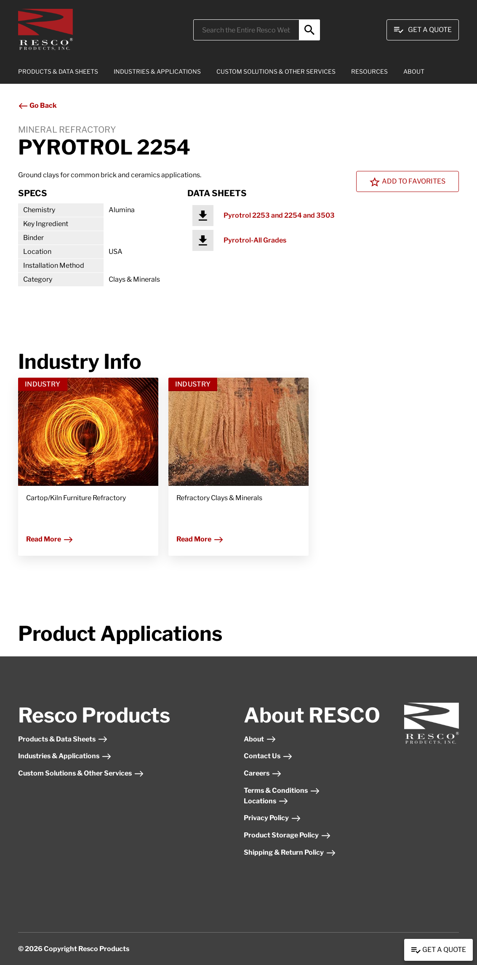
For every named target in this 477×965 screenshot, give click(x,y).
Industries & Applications (65, 756)
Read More (49, 539)
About (260, 739)
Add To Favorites (407, 182)
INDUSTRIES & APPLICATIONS (157, 71)
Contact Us (268, 756)
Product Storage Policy (287, 835)
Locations (266, 801)
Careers (263, 773)
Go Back (37, 105)
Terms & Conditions (282, 790)
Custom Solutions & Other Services (81, 773)
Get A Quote (423, 30)
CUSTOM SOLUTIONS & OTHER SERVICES (276, 71)
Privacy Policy (272, 818)
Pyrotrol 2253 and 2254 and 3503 (279, 215)
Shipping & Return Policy (290, 852)
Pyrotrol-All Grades (255, 240)
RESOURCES (369, 71)
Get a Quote (438, 950)
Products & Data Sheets (63, 739)
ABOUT (413, 71)
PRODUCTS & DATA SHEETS (58, 71)
